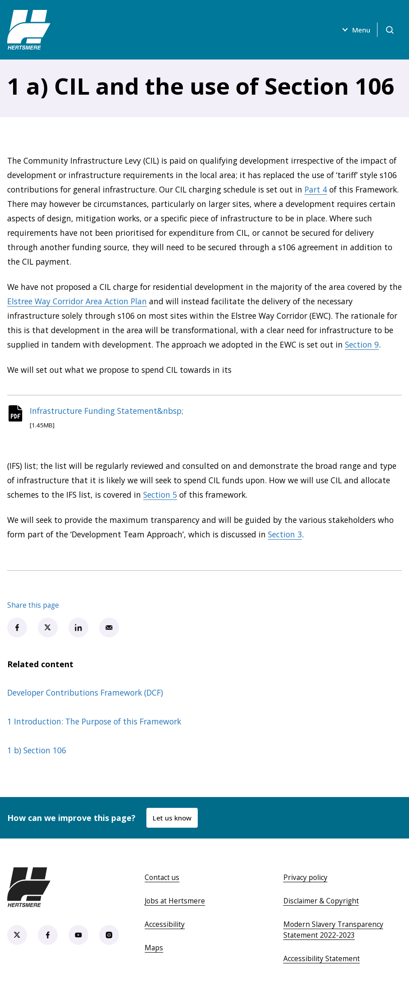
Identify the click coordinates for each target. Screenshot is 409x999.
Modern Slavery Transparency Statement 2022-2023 (333, 931)
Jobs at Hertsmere (175, 902)
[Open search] (389, 29)
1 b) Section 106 (36, 752)
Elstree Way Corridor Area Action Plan (77, 301)
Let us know (172, 820)
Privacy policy (305, 879)
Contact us (162, 879)
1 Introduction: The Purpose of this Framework (94, 723)
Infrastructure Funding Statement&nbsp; (109, 411)
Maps (154, 949)
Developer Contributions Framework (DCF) (85, 694)
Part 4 (315, 189)
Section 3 (285, 536)
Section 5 (160, 496)
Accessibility (165, 926)
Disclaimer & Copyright (321, 902)
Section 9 (362, 344)
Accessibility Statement (321, 960)
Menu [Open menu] (353, 29)
